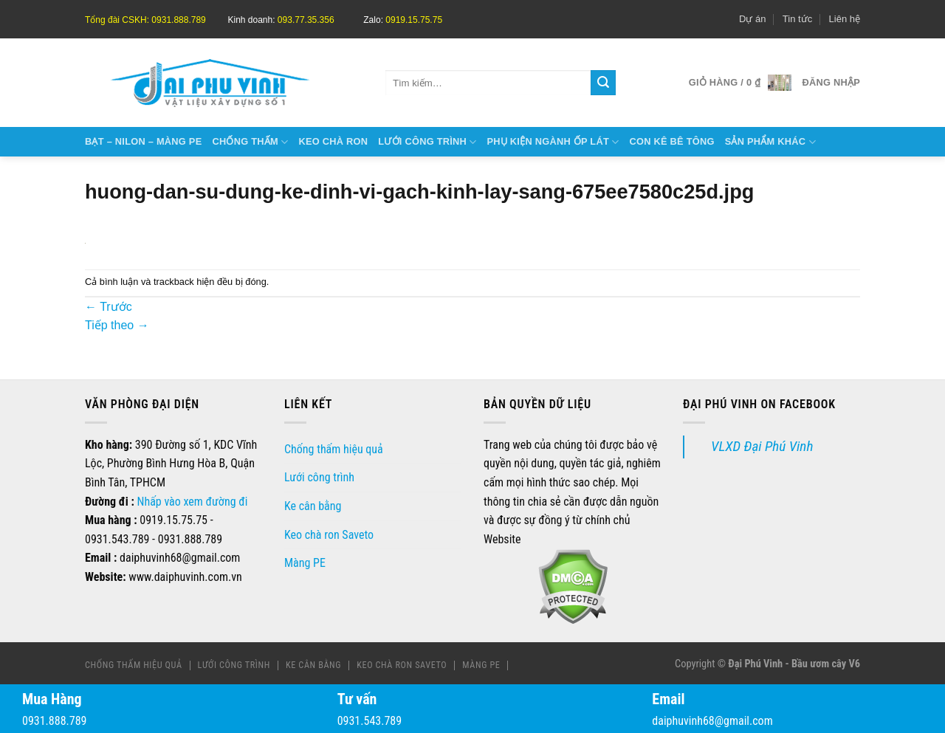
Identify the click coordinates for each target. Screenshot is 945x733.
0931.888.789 (54, 721)
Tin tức (797, 18)
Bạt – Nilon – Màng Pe (143, 141)
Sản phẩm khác (770, 142)
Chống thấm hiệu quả (333, 449)
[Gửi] (603, 82)
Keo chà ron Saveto (329, 535)
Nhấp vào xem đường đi (192, 502)
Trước (108, 306)
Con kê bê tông (671, 141)
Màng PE (305, 563)
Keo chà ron (333, 141)
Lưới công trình (427, 142)
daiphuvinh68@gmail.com (712, 721)
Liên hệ (844, 18)
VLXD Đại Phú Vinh (762, 446)
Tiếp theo (117, 325)
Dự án (752, 18)
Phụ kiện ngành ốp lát (553, 142)
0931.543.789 (369, 721)
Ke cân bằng (312, 506)
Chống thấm (250, 142)
